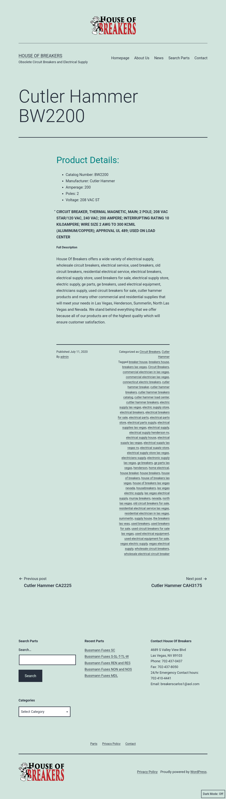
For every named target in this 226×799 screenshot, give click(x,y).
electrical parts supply (141, 422)
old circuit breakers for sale (151, 503)
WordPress (198, 772)
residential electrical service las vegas (144, 508)
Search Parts (179, 58)
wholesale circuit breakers (152, 548)
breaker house (138, 362)
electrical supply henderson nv (149, 432)
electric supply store (156, 407)
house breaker (129, 473)
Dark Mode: (213, 794)
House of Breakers (40, 55)
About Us (141, 58)
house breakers (150, 473)
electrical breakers (132, 412)
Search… (25, 650)
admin (64, 357)
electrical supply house (141, 437)
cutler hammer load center (152, 397)
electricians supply (134, 458)
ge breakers (145, 463)
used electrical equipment (152, 533)
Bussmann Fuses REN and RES (107, 663)
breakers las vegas (134, 367)
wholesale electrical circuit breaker (147, 554)
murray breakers (139, 498)
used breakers (140, 523)
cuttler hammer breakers (142, 402)
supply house (143, 518)
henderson (140, 468)
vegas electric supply (134, 543)
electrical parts (139, 417)
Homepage (120, 58)
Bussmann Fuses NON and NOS (108, 669)
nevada (156, 498)
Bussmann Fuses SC (100, 650)
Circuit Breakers (150, 352)
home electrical (159, 468)
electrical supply (158, 427)
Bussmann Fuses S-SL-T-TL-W (107, 656)
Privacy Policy (147, 772)
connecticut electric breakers (142, 382)
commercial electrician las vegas (147, 377)
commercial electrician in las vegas (146, 372)
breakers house (159, 362)
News (158, 58)
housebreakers (146, 488)
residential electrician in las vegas (147, 513)
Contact (200, 58)
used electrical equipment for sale (146, 538)
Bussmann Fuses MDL (101, 676)
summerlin (126, 518)
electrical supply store (154, 448)
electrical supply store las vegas (148, 453)
